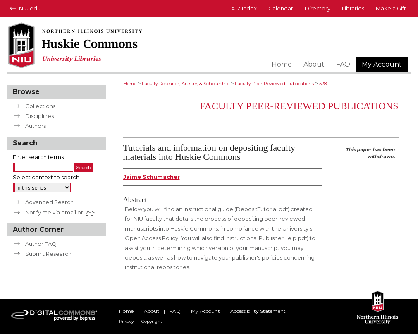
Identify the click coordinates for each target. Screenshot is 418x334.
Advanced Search (49, 202)
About (151, 311)
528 (323, 84)
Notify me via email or (60, 212)
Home (129, 84)
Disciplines (39, 116)
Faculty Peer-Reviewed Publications (274, 84)
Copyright (151, 321)
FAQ (175, 311)
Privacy (126, 321)
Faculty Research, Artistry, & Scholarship (185, 84)
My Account (205, 311)
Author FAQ (41, 243)
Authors (35, 126)
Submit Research (48, 253)
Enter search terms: (39, 157)
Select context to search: (47, 177)
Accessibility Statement (258, 311)
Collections (40, 106)
